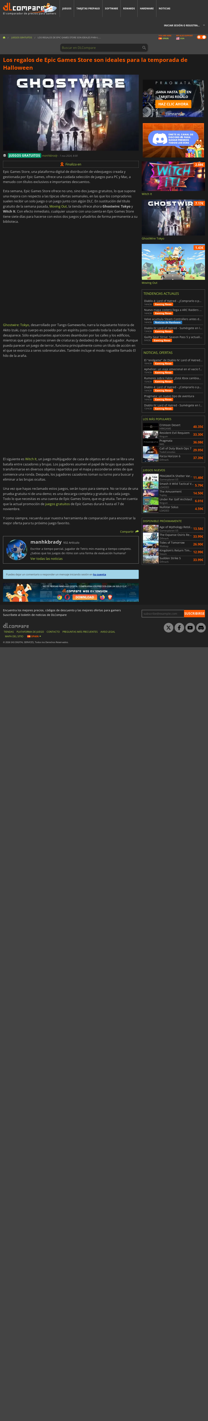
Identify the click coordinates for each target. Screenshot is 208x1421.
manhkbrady (50, 155)
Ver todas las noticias (46, 558)
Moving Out (58, 206)
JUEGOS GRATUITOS (24, 155)
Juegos (66, 8)
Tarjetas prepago (88, 8)
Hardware (147, 8)
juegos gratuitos (57, 504)
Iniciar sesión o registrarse (183, 25)
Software (111, 8)
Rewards (129, 8)
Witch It (31, 459)
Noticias (164, 8)
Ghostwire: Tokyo (16, 325)
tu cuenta (99, 574)
